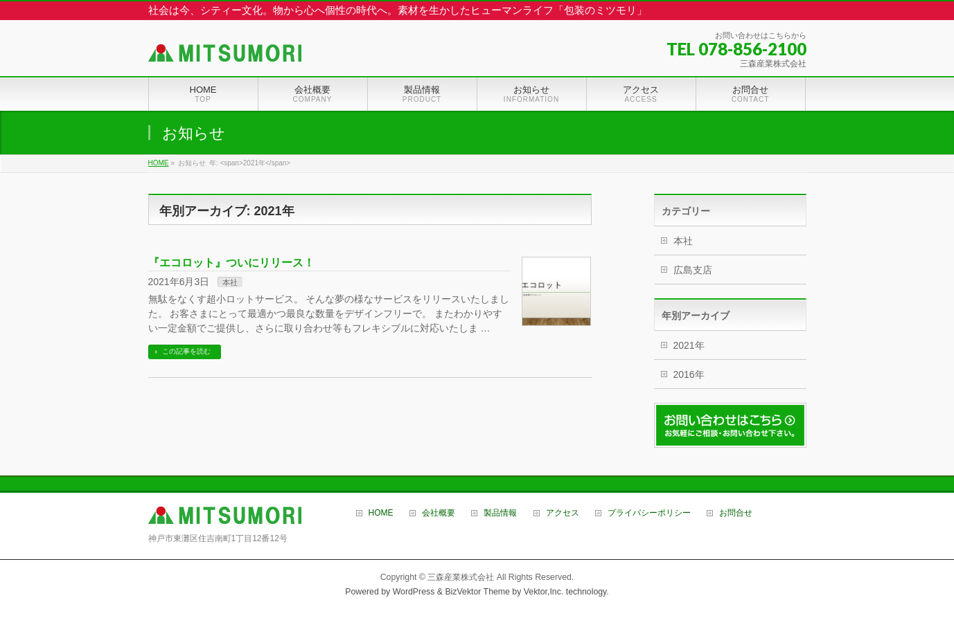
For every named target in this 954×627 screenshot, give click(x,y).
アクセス (562, 513)
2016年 (689, 374)
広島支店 (692, 269)
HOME (381, 513)
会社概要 (438, 513)
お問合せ (735, 513)
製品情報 (500, 513)
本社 (230, 282)
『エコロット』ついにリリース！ (231, 263)
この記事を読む (186, 351)
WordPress (414, 592)
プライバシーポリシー (649, 513)
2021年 (689, 345)
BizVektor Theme (477, 592)
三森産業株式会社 (460, 577)
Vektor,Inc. (544, 592)
